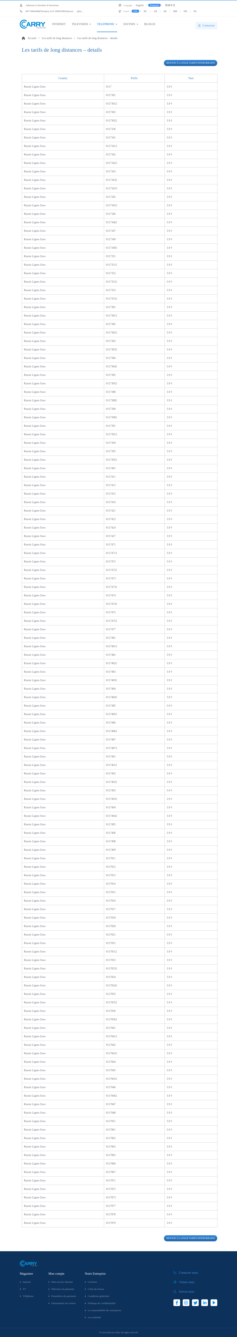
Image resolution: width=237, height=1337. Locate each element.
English (140, 5)
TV (24, 1289)
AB (155, 11)
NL (195, 11)
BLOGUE (149, 24)
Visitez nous (187, 1282)
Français (154, 5)
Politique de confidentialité (102, 1303)
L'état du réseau (96, 1289)
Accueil (32, 38)
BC (145, 11)
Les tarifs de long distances (57, 38)
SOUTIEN (129, 24)
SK (165, 11)
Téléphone (28, 1296)
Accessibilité (94, 1317)
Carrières (92, 1281)
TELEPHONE (105, 24)
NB (185, 11)
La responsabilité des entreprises (104, 1310)
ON (135, 11)
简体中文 (170, 5)
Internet (27, 1281)
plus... (54, 11)
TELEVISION (80, 24)
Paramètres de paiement (63, 1296)
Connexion (208, 25)
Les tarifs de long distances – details (97, 38)
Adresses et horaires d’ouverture (42, 5)
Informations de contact (63, 1303)
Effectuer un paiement (62, 1289)
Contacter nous (188, 1272)
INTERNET (59, 24)
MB (175, 11)
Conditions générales (98, 1296)
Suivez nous (186, 1291)
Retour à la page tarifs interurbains (190, 63)
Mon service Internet (62, 1281)
